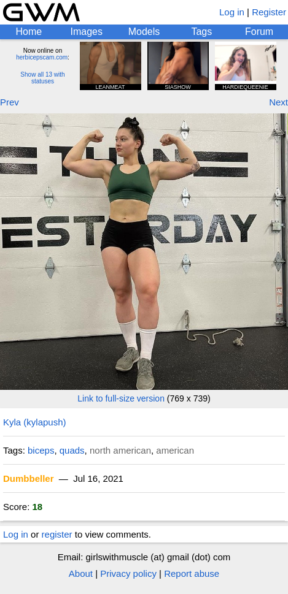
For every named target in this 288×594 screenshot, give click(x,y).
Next (278, 102)
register (57, 534)
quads (72, 450)
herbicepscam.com (42, 57)
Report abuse (191, 573)
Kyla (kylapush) (34, 422)
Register (269, 12)
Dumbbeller (28, 478)
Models (144, 31)
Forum (259, 31)
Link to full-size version (121, 398)
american (175, 450)
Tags (201, 31)
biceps (41, 450)
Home (29, 31)
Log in (231, 12)
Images (86, 31)
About (81, 573)
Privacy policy (128, 573)
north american (120, 450)
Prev (9, 102)
